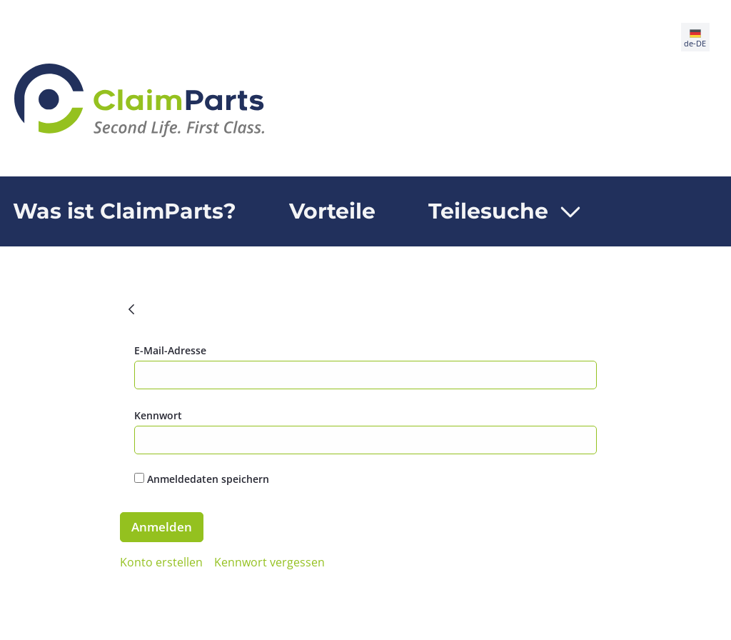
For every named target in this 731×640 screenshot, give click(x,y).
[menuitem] (332, 211)
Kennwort (158, 415)
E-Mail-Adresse (170, 350)
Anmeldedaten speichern (201, 479)
